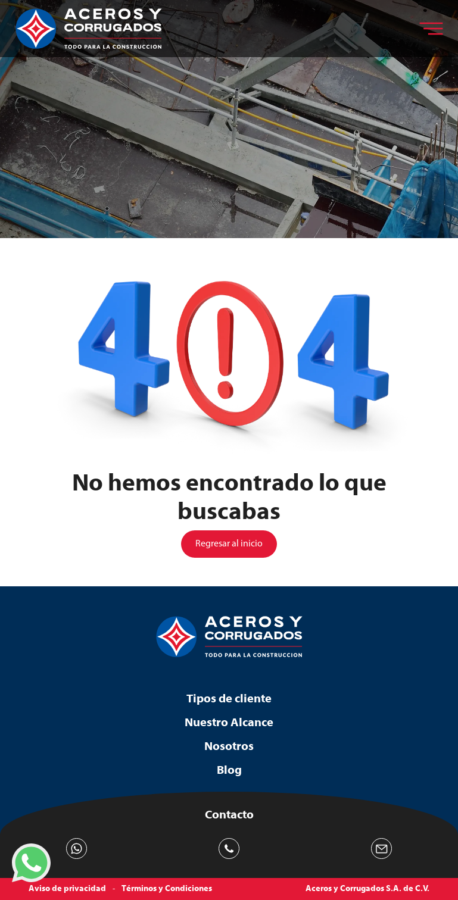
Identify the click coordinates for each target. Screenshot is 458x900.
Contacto (229, 814)
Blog (229, 770)
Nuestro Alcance (229, 722)
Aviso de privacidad (67, 888)
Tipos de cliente (229, 698)
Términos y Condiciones (166, 888)
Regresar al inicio (229, 544)
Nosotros (229, 746)
